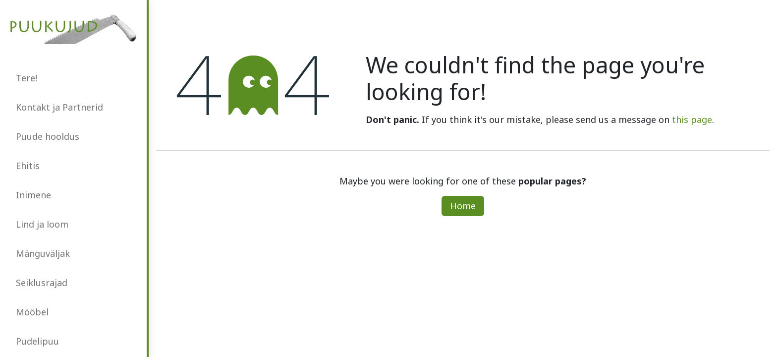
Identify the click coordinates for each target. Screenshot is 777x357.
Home (463, 206)
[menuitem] (73, 78)
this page (692, 119)
